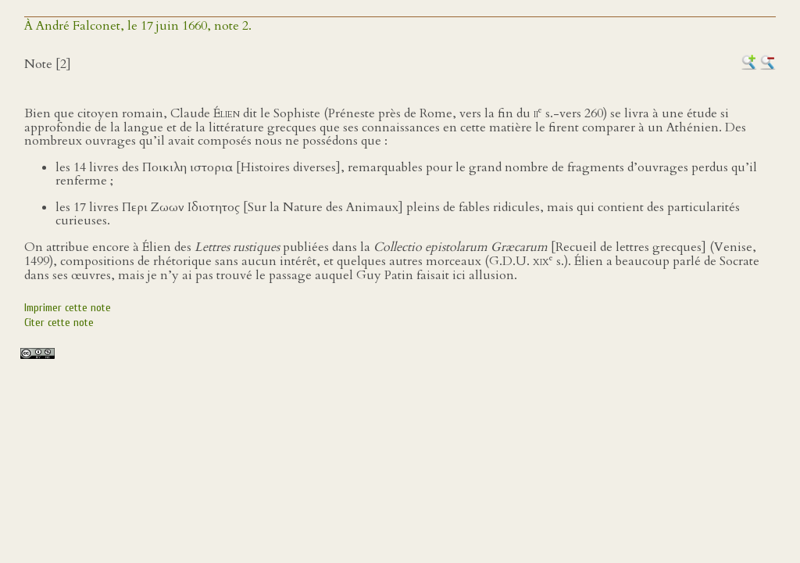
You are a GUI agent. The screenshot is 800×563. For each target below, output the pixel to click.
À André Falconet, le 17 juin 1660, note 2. (138, 25)
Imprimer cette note (67, 307)
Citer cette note (59, 322)
